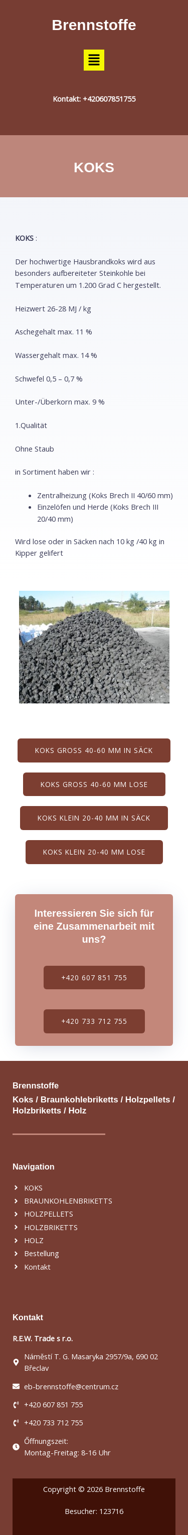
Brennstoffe (94, 25)
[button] (94, 60)
